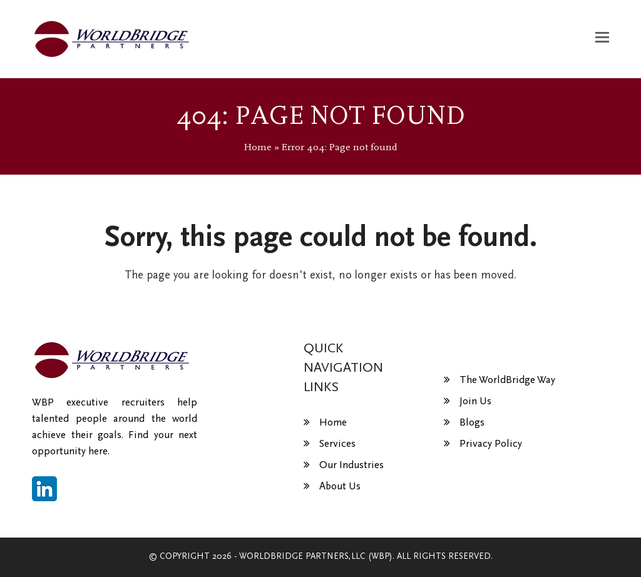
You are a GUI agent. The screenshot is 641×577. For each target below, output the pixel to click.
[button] (602, 38)
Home (258, 147)
